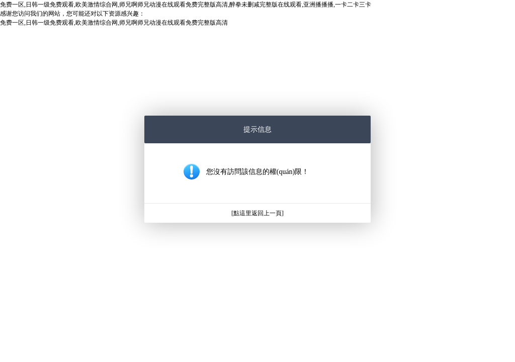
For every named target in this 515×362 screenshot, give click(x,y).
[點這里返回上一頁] (257, 213)
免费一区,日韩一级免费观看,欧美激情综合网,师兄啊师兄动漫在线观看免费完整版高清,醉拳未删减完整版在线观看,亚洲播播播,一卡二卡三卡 (185, 4)
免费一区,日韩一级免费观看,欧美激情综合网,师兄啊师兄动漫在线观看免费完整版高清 (114, 22)
